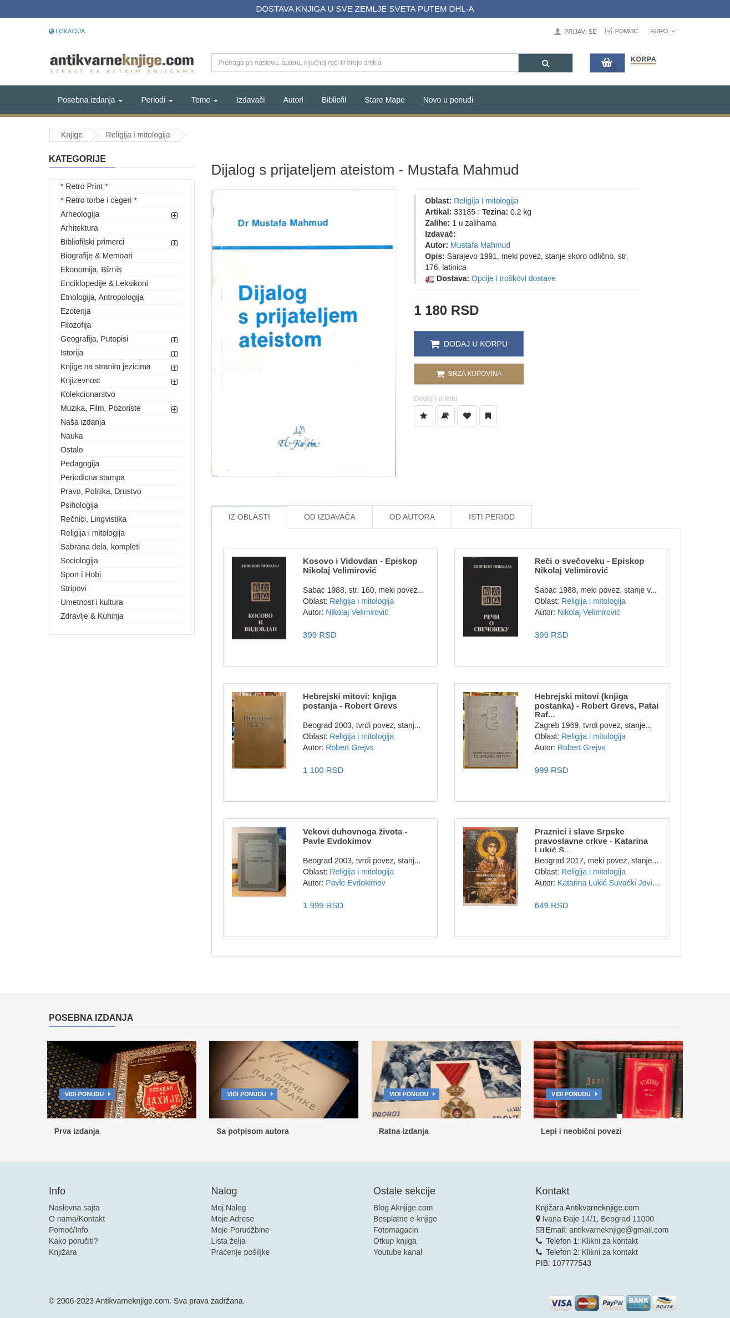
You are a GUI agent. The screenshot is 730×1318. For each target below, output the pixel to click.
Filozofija (75, 324)
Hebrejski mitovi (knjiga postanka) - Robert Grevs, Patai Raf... (596, 705)
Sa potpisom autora (252, 1131)
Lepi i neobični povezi (581, 1131)
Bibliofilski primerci (92, 241)
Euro (662, 31)
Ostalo (71, 449)
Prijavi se (580, 31)
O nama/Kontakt (77, 1218)
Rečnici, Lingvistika (93, 519)
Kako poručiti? (73, 1240)
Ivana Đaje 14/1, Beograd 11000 (598, 1218)
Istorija (71, 352)
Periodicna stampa (92, 477)
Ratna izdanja (404, 1131)
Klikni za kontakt (610, 1240)
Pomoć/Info (68, 1229)
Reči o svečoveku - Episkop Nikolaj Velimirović (590, 565)
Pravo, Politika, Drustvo (100, 491)
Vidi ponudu (84, 1094)
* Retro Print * (84, 186)
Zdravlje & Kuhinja (92, 616)
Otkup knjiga (395, 1240)
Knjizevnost (80, 380)
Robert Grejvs (349, 747)
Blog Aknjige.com (403, 1207)
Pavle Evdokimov (355, 882)
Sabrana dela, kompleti (100, 546)
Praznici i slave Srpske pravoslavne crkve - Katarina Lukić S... (591, 840)
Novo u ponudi (448, 99)
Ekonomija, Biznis (91, 269)
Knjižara (63, 1252)
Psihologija (79, 505)
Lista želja (228, 1240)
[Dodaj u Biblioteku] (445, 415)
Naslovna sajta (74, 1207)
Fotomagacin (395, 1229)
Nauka (71, 435)
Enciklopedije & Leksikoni (104, 283)
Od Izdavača (330, 516)
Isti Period (492, 516)
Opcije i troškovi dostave (514, 278)
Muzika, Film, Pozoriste (100, 408)
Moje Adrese (233, 1218)
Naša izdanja (82, 422)
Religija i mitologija (138, 134)
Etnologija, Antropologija (102, 297)
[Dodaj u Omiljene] (467, 415)
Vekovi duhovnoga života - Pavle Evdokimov (355, 836)
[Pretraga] (545, 63)
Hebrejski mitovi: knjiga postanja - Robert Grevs (350, 700)
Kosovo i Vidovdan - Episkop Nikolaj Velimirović (360, 565)
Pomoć (626, 31)
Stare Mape (384, 99)
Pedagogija (79, 463)
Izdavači (250, 99)
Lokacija (67, 31)
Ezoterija (75, 311)
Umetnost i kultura (91, 602)
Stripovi (73, 588)
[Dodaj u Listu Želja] (423, 415)
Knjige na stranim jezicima (105, 366)
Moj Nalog (228, 1207)
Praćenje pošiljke (240, 1252)
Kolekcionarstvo (87, 394)
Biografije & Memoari (96, 255)
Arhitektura (79, 227)
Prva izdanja (77, 1131)
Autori (293, 99)
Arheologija (79, 214)
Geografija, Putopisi (94, 338)
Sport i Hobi (80, 574)
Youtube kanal (397, 1252)
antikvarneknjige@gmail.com (618, 1229)
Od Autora (412, 516)
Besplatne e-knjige (405, 1218)
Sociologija (79, 560)
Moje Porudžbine (240, 1229)
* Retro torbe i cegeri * (98, 200)
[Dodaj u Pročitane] (488, 415)
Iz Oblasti (249, 516)
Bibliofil (334, 99)
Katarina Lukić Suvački (596, 882)
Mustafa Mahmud (480, 245)
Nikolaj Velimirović (357, 612)
